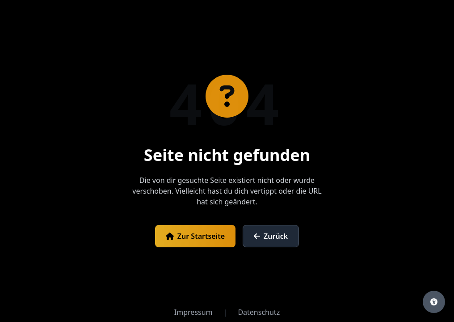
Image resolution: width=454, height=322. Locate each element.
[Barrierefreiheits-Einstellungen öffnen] (434, 302)
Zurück (271, 236)
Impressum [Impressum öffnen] (193, 312)
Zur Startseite (195, 236)
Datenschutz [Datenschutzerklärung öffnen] (259, 312)
